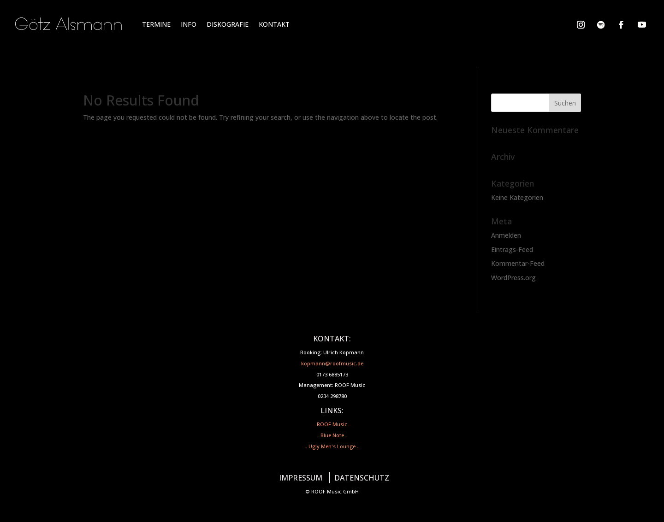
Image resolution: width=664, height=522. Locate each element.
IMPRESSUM (300, 478)
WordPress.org (513, 277)
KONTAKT (274, 24)
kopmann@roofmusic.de (332, 363)
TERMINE (156, 24)
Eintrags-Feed (512, 249)
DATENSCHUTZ (361, 478)
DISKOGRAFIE (228, 24)
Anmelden (506, 235)
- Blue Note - (332, 435)
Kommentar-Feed (518, 263)
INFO (188, 24)
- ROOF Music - (332, 424)
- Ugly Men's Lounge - (332, 446)
